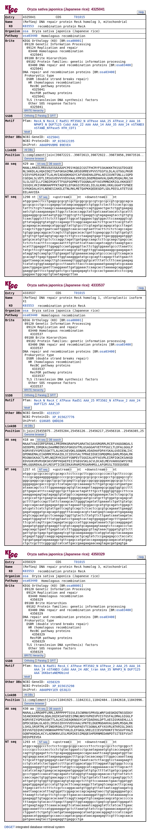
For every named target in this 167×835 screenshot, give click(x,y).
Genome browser (34, 159)
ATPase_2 (120, 121)
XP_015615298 (63, 687)
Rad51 (64, 121)
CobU (67, 125)
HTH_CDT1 (69, 128)
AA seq (41, 164)
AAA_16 (134, 121)
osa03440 (30, 36)
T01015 (79, 17)
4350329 (53, 683)
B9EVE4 (65, 145)
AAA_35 (111, 125)
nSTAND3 (137, 125)
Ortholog (29, 116)
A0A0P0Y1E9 (49, 691)
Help (141, 12)
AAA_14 (98, 125)
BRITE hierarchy (33, 111)
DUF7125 (55, 125)
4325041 (53, 137)
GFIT (53, 116)
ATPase (92, 121)
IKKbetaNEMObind (55, 674)
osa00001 (74, 41)
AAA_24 (123, 125)
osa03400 (123, 65)
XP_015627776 (63, 418)
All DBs (28, 150)
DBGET (9, 829)
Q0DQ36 (57, 422)
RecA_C (52, 121)
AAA (88, 125)
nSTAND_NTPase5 (47, 128)
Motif (27, 132)
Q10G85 (45, 422)
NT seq (43, 197)
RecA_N (39, 121)
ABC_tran (91, 671)
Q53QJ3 (65, 691)
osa (25, 31)
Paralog (42, 116)
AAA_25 (105, 121)
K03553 (28, 26)
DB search (55, 164)
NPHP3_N (40, 125)
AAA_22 (78, 125)
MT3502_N (78, 121)
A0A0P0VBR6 (49, 145)
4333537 (53, 414)
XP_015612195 (63, 141)
